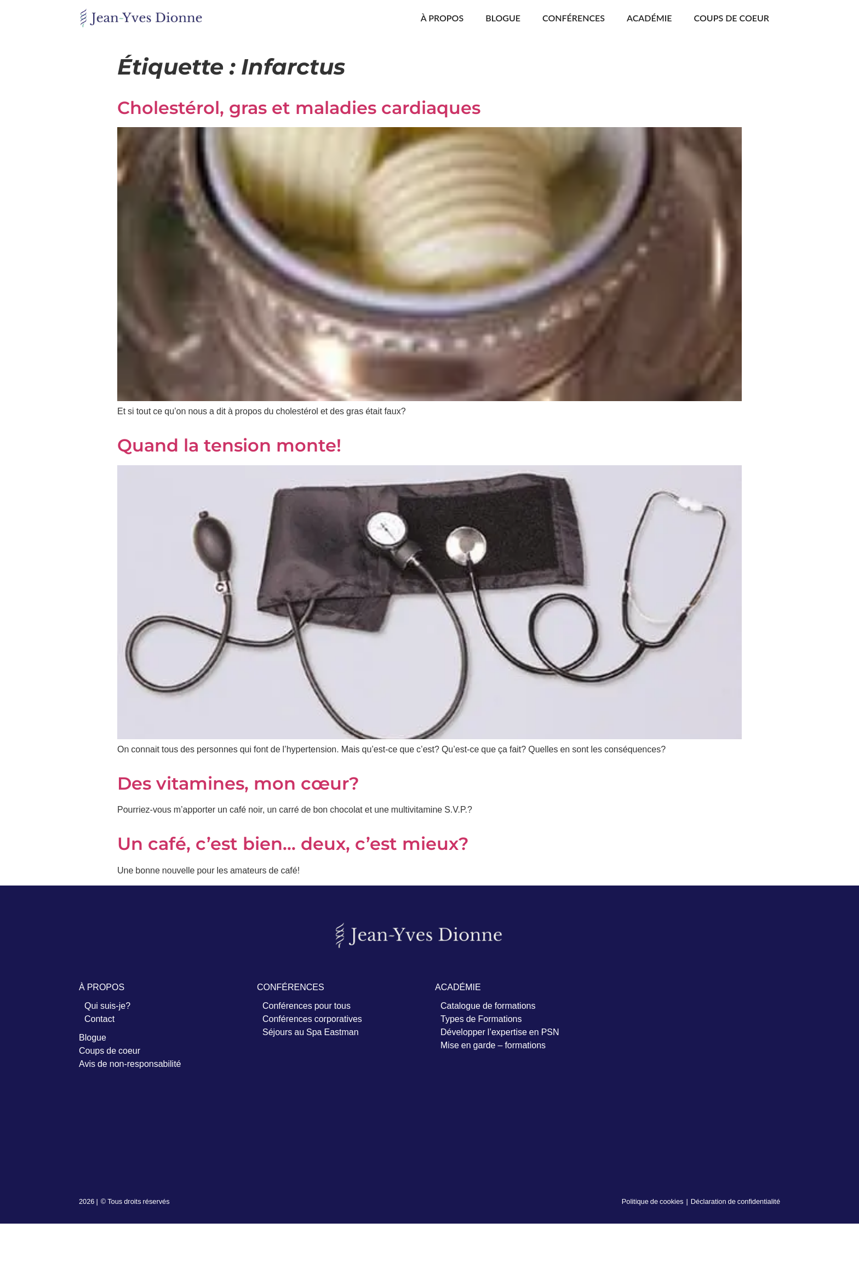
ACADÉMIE (458, 987)
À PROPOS (101, 987)
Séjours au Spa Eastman (310, 1032)
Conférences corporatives (312, 1019)
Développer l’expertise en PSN (499, 1032)
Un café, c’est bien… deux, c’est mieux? (293, 843)
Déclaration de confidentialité (735, 1201)
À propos (442, 18)
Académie (649, 18)
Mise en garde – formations (493, 1045)
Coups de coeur (731, 18)
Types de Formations (481, 1019)
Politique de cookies (653, 1201)
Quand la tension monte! (229, 445)
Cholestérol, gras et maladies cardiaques (298, 107)
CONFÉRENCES (290, 987)
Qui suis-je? (107, 1005)
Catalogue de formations (487, 1005)
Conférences (573, 18)
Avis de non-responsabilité (130, 1064)
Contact (99, 1019)
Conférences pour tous (306, 1005)
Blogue (502, 18)
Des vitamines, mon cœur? (238, 783)
